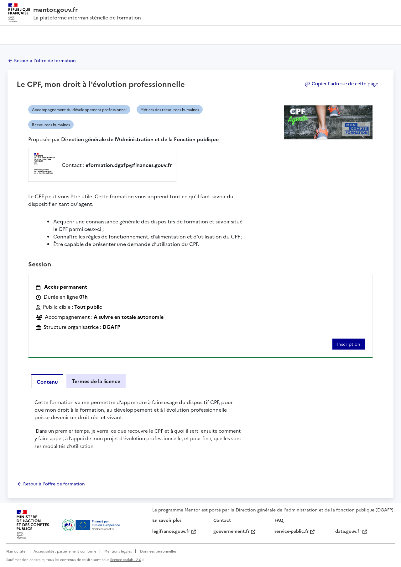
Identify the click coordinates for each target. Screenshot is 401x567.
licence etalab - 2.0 (125, 559)
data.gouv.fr (351, 531)
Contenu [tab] (47, 381)
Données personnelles (158, 551)
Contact (222, 520)
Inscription (348, 344)
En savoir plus (166, 520)
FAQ (279, 520)
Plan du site (15, 551)
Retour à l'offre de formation (45, 60)
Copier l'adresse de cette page (340, 83)
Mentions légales (118, 551)
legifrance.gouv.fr (174, 531)
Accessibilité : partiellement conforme (65, 551)
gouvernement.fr (234, 531)
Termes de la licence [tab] (96, 380)
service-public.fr (294, 531)
